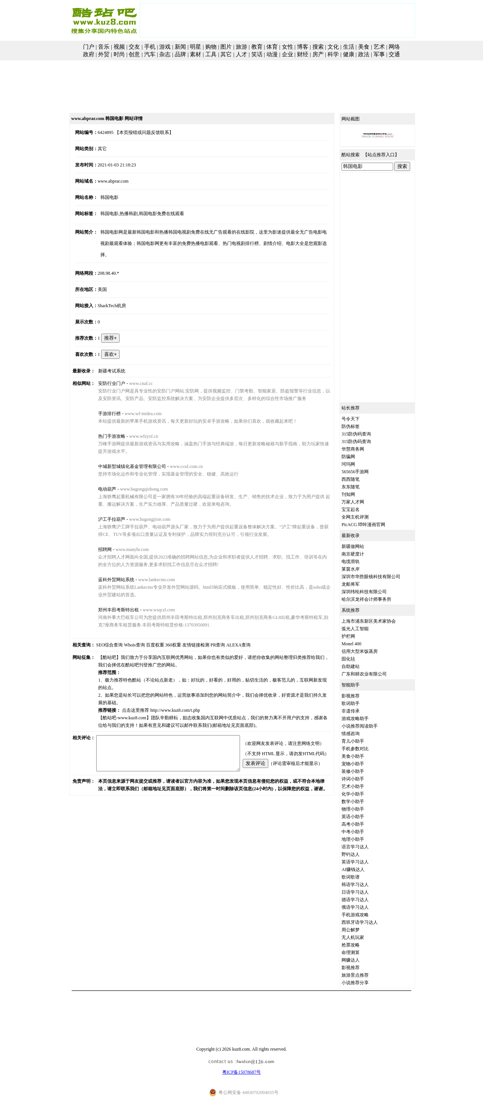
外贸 (103, 54)
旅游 (241, 47)
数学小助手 (361, 801)
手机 (149, 47)
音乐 (103, 47)
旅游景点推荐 (363, 975)
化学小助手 (361, 794)
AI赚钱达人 (361, 869)
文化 (333, 47)
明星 (195, 47)
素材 (195, 54)
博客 (302, 47)
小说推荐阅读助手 (368, 726)
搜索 (318, 47)
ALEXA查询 (230, 633)
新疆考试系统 (104, 359)
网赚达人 (359, 960)
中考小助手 (361, 831)
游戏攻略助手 (363, 718)
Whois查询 (125, 633)
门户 (88, 47)
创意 (134, 54)
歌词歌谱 (359, 877)
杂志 (165, 54)
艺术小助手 (361, 786)
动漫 (272, 54)
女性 (287, 47)
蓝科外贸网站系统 (109, 568)
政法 (363, 54)
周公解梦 (359, 930)
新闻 (180, 47)
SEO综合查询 (101, 633)
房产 (318, 54)
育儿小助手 (361, 741)
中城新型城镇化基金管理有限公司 (125, 455)
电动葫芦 (100, 477)
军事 (379, 54)
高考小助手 (361, 824)
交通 (394, 54)
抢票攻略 (359, 945)
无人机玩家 (361, 937)
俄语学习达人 (363, 907)
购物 (211, 47)
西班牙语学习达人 (368, 922)
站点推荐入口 (389, 154)
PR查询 (209, 633)
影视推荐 (359, 696)
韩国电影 (103, 197)
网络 (394, 47)
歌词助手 (359, 703)
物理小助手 (361, 809)
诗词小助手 (361, 779)
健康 (348, 54)
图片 (226, 47)
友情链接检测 (187, 633)
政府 (88, 54)
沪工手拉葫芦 (104, 508)
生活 (348, 47)
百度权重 (146, 633)
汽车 (149, 54)
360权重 (164, 633)
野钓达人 (359, 854)
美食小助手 (361, 756)
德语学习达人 (363, 899)
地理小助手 (361, 839)
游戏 (165, 47)
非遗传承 (359, 711)
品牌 (180, 54)
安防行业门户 (104, 372)
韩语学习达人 (363, 884)
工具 (211, 54)
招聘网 (98, 538)
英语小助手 (361, 816)
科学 (333, 54)
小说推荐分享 (363, 982)
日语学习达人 (363, 892)
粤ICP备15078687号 (241, 1072)
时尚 (119, 54)
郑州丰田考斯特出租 (111, 598)
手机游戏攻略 (363, 914)
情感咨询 (359, 733)
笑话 (257, 54)
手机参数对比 (363, 748)
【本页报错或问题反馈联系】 (135, 132)
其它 (226, 54)
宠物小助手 (361, 763)
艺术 (379, 47)
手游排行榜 (102, 402)
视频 (119, 47)
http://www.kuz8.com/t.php (168, 691)
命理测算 (359, 952)
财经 (302, 54)
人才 (241, 54)
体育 (272, 47)
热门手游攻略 (104, 425)
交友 (134, 47)
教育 (257, 47)
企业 (287, 54)
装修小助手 (361, 771)
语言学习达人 (363, 846)
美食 (363, 47)
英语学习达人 (363, 862)
